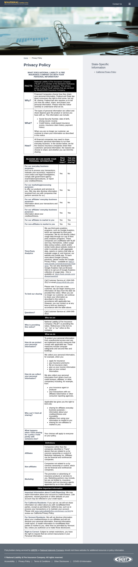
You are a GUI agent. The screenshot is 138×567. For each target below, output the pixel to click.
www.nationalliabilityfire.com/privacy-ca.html (53, 511)
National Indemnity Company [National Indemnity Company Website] (52, 550)
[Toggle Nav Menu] (129, 4)
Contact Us (117, 4)
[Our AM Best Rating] (123, 562)
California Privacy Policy (106, 72)
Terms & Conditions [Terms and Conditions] (42, 561)
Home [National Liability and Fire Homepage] (26, 58)
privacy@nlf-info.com (65, 282)
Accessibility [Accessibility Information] (9, 561)
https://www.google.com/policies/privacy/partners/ (59, 264)
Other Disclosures (61, 561)
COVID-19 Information (82, 561)
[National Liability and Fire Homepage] (64, 3)
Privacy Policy (24, 561)
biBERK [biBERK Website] (34, 550)
